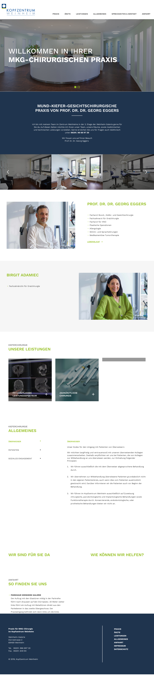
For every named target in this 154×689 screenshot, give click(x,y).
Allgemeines (99, 14)
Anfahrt (146, 14)
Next (146, 172)
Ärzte (68, 14)
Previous (8, 172)
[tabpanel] (77, 55)
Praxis (56, 14)
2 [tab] (79, 87)
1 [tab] (75, 87)
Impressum (120, 646)
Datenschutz (121, 649)
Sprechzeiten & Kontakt (124, 14)
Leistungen (82, 14)
